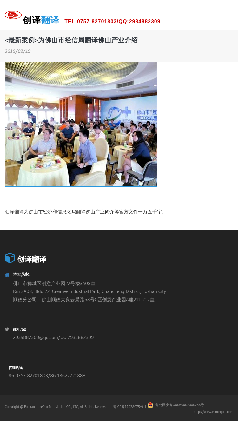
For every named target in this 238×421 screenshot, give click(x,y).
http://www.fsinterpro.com (213, 412)
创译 (92, 20)
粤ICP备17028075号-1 (129, 406)
